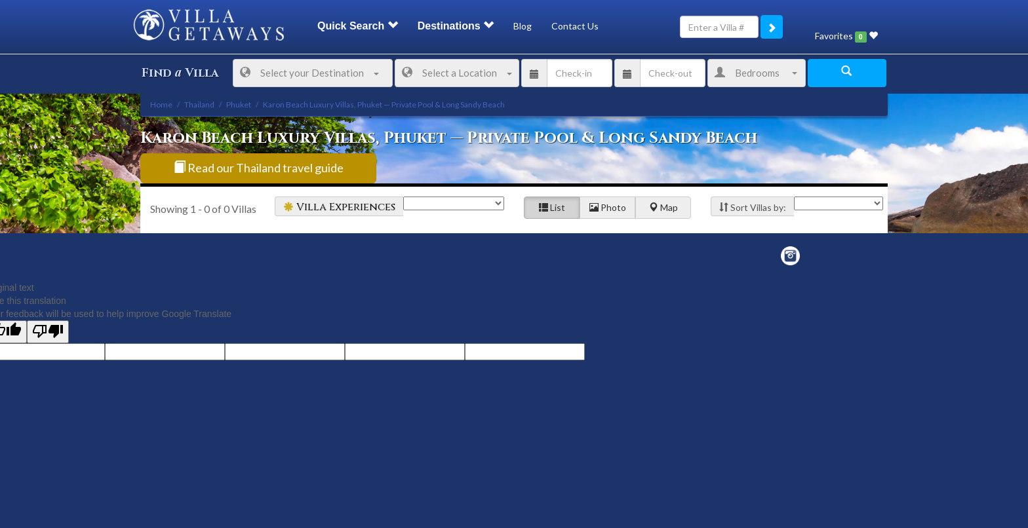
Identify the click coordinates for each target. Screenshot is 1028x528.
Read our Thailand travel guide (259, 167)
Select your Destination (309, 73)
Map (663, 207)
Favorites (846, 36)
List (552, 207)
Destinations (456, 25)
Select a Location (457, 73)
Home (161, 104)
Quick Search (357, 25)
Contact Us (575, 25)
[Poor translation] (48, 331)
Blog (522, 25)
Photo (607, 207)
